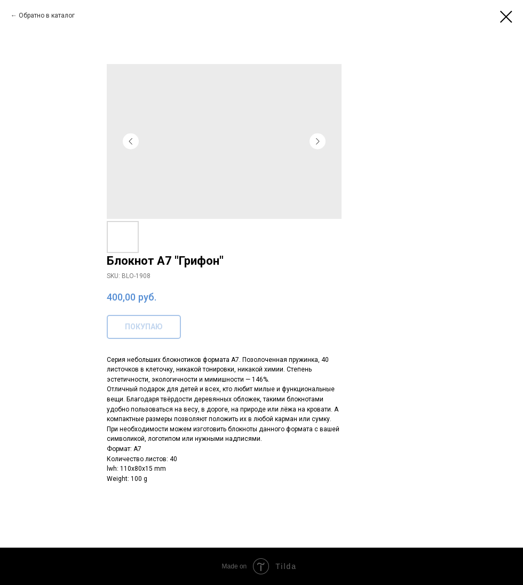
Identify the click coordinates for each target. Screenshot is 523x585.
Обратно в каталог (47, 15)
